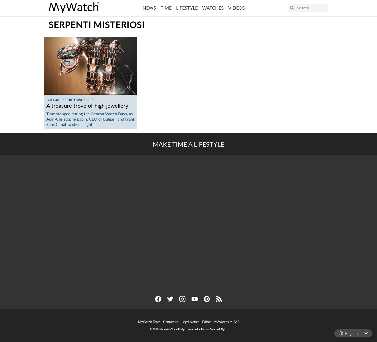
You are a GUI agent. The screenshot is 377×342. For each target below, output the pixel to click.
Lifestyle (187, 8)
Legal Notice (190, 322)
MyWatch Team (149, 322)
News (149, 8)
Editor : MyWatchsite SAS (220, 322)
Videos (236, 8)
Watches (213, 8)
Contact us (171, 322)
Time (166, 8)
